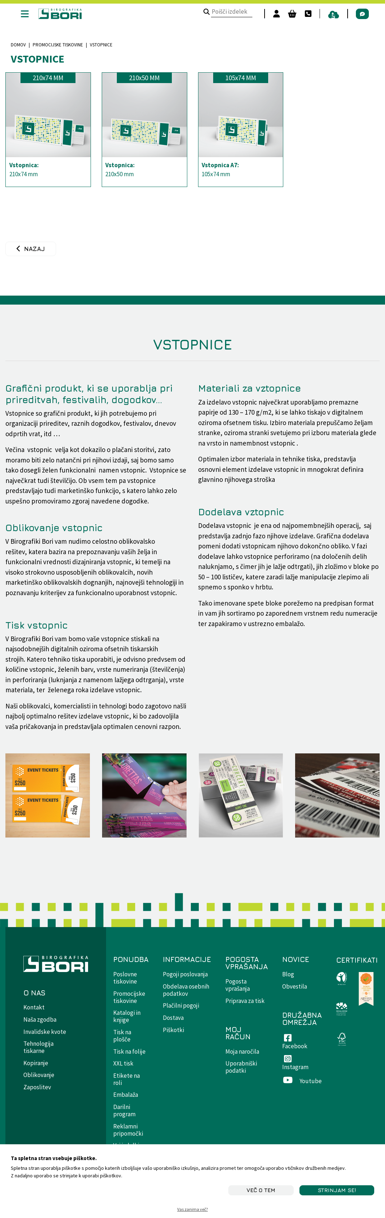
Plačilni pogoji (181, 1005)
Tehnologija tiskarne (38, 1047)
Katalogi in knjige (127, 1016)
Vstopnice (37, 58)
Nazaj (34, 248)
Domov (18, 45)
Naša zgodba (39, 1019)
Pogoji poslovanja (185, 974)
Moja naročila (242, 1051)
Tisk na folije (129, 1051)
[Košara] (287, 13)
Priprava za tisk (245, 1001)
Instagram (295, 1063)
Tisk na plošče (122, 1035)
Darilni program (124, 1110)
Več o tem (261, 1190)
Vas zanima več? (192, 1209)
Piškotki (173, 1030)
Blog (288, 974)
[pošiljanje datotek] (329, 13)
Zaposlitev (37, 1087)
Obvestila (294, 986)
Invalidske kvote (44, 1032)
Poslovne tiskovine (125, 977)
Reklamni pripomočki (128, 1129)
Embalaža (125, 1095)
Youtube (302, 1081)
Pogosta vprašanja (237, 985)
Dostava (173, 1018)
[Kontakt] (303, 13)
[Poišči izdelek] (201, 12)
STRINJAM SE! (337, 1190)
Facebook (294, 1042)
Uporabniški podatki (241, 1067)
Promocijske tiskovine (58, 45)
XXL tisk (123, 1063)
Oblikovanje (38, 1075)
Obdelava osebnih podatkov (186, 990)
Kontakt (34, 1007)
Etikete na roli (126, 1079)
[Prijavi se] (271, 13)
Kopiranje (35, 1063)
